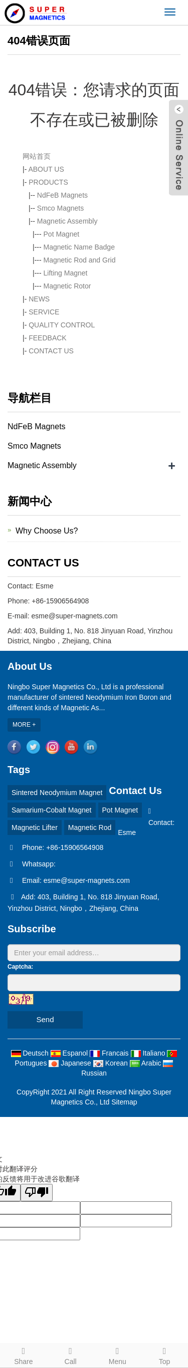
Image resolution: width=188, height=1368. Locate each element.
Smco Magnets (60, 208)
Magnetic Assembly (67, 221)
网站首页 (37, 156)
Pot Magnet (62, 234)
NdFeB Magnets (62, 195)
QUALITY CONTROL (62, 325)
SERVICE (44, 312)
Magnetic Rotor (67, 286)
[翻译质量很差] (37, 1192)
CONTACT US (51, 351)
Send (45, 1019)
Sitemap (124, 1102)
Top (164, 1355)
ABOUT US (46, 169)
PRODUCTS (48, 182)
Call (70, 1355)
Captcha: (20, 966)
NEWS (39, 299)
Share (23, 1355)
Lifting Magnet (66, 273)
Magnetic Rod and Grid (80, 260)
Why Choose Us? (47, 531)
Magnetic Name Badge (79, 247)
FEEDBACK (47, 338)
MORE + (24, 724)
